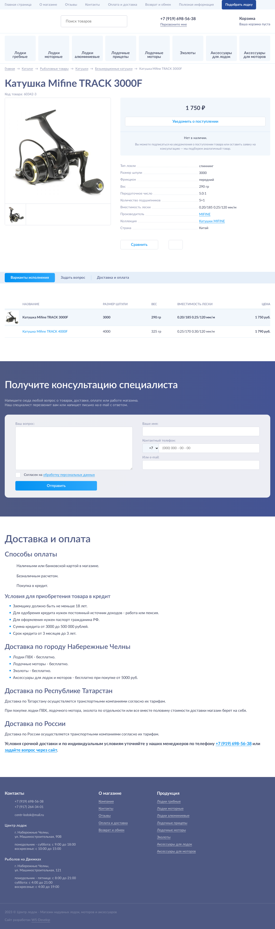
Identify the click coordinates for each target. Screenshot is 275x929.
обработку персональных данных (69, 475)
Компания (106, 801)
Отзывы (71, 4)
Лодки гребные (169, 801)
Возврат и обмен (158, 4)
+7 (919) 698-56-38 (178, 19)
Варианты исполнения (30, 277)
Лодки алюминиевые (173, 815)
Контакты (92, 4)
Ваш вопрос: (25, 423)
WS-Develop (40, 920)
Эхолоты (163, 837)
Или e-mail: (150, 457)
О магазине (48, 4)
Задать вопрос (73, 277)
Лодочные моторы (171, 830)
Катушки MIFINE (212, 221)
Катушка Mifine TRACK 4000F (45, 331)
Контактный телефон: (159, 440)
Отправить (56, 486)
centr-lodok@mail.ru (29, 815)
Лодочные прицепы (172, 823)
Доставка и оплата (113, 277)
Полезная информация (196, 4)
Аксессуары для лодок (174, 844)
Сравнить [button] (139, 245)
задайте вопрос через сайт (31, 750)
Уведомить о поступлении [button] (195, 121)
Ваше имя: (150, 423)
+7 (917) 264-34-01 (29, 807)
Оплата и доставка (122, 4)
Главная (18, 4)
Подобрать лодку (239, 4)
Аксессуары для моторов (176, 851)
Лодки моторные (170, 808)
